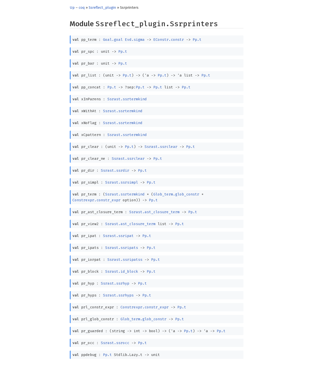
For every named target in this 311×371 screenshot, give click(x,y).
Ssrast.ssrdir (115, 170)
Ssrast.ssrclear (161, 146)
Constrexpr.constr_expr (96, 200)
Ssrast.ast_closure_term (154, 212)
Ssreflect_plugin (102, 7)
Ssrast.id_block (121, 271)
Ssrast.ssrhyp (115, 283)
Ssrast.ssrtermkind (127, 99)
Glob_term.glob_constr (176, 194)
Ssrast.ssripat (118, 236)
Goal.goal (113, 39)
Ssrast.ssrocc (115, 343)
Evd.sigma (135, 39)
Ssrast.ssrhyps (118, 295)
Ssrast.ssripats (121, 247)
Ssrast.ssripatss (124, 259)
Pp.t (197, 39)
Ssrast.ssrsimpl (121, 182)
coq (82, 7)
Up (72, 7)
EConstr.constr (168, 39)
